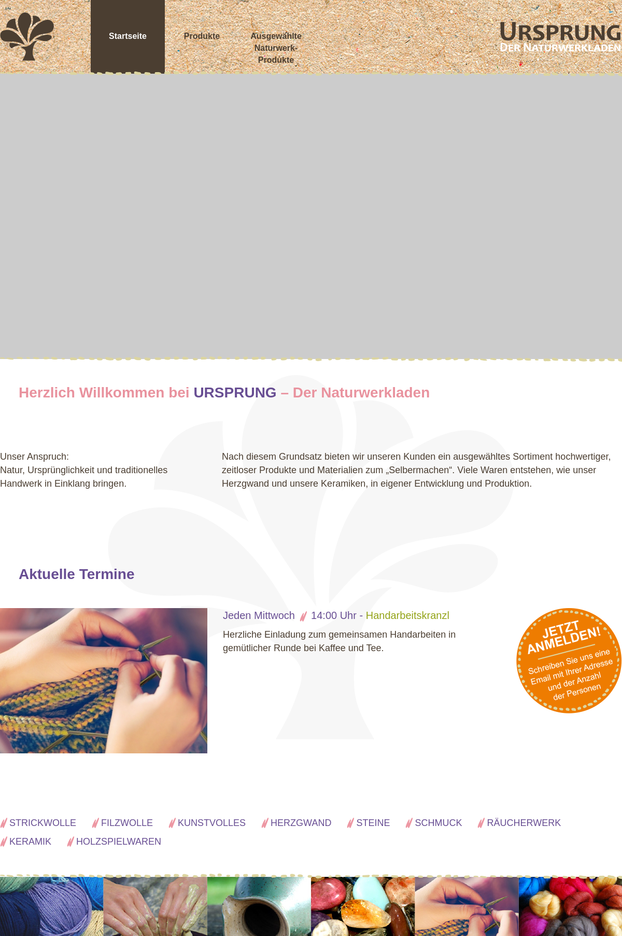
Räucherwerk (524, 823)
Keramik (30, 841)
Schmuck (438, 823)
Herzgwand (301, 823)
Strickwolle (42, 823)
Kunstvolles (212, 823)
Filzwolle (127, 823)
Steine (373, 823)
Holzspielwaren (118, 841)
